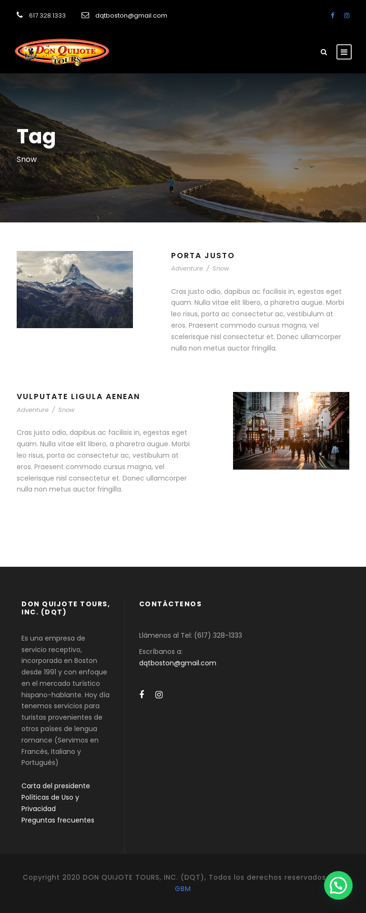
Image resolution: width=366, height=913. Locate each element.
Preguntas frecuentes (57, 820)
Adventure (187, 268)
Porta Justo (203, 255)
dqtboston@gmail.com (131, 15)
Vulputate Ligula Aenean (78, 396)
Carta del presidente (55, 786)
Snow (221, 268)
